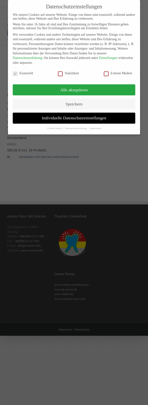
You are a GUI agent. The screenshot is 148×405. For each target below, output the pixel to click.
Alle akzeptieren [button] (74, 85)
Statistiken (68, 69)
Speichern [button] (74, 100)
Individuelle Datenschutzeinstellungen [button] (74, 114)
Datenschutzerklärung (27, 54)
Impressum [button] (95, 124)
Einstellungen (108, 54)
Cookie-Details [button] (55, 124)
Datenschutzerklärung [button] (76, 124)
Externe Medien (118, 69)
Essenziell (23, 69)
